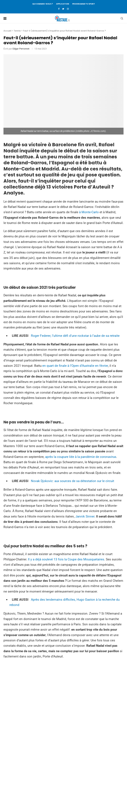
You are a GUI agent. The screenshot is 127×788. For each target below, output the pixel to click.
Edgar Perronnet (21, 48)
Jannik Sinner (84, 516)
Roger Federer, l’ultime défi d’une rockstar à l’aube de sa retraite (75, 336)
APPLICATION (62, 3)
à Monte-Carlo (89, 212)
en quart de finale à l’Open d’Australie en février (75, 366)
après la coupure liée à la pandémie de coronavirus (80, 457)
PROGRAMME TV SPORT (83, 3)
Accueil (7, 30)
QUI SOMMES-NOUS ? (42, 3)
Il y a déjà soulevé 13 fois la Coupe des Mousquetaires (66, 559)
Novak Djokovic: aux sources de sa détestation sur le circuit (72, 481)
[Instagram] (68, 9)
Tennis (17, 30)
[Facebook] (58, 9)
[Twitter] (63, 9)
